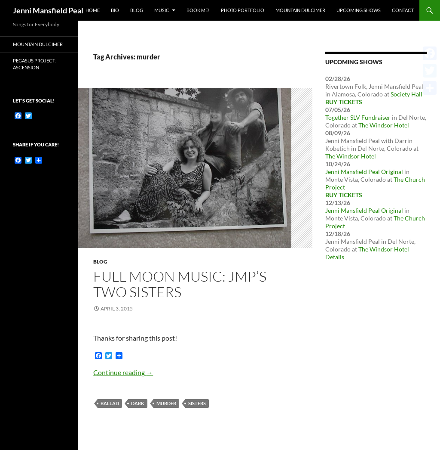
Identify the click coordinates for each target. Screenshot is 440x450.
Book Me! (198, 10)
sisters (197, 403)
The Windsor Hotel (383, 125)
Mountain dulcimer (38, 44)
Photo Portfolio (242, 10)
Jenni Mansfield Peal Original (364, 171)
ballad (110, 403)
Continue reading (123, 372)
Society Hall (406, 94)
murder (166, 403)
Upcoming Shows (358, 10)
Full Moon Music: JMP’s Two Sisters (179, 284)
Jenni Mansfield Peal (48, 10)
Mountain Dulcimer (300, 10)
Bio (115, 10)
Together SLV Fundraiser (358, 117)
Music (161, 10)
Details (334, 257)
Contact (403, 10)
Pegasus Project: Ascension (34, 64)
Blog (136, 10)
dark (137, 403)
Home (93, 10)
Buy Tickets (343, 102)
